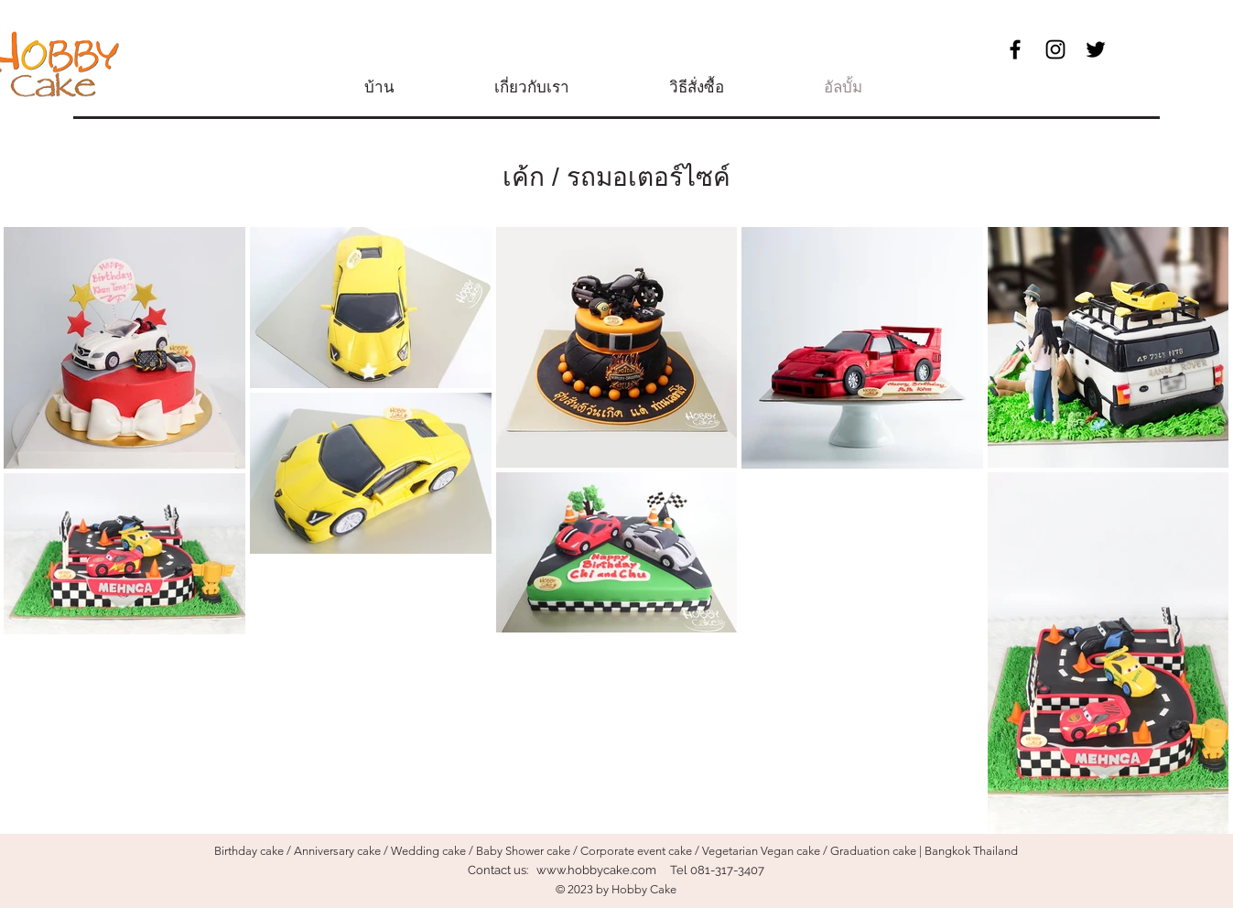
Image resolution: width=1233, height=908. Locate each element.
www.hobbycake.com (596, 870)
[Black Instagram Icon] (1055, 49)
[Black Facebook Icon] (1015, 49)
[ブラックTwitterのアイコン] (1096, 49)
